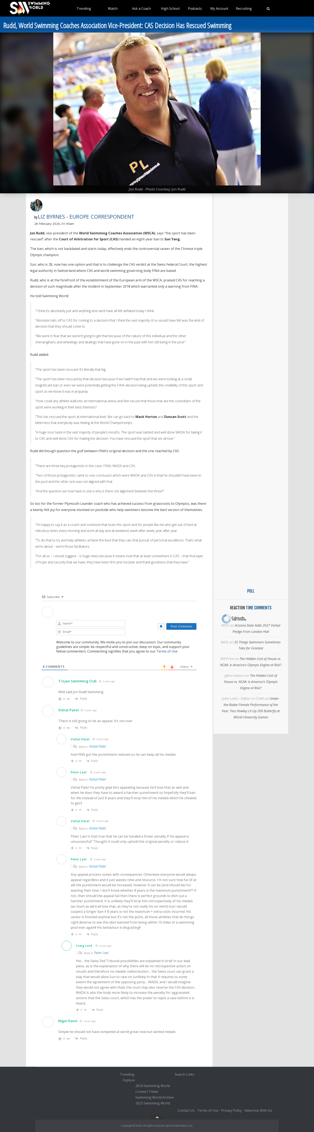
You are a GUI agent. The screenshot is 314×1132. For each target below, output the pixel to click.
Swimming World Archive (154, 1097)
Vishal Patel (68, 710)
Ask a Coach (141, 8)
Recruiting (244, 8)
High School (170, 8)
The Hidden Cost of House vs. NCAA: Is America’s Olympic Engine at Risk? (251, 681)
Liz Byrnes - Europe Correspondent (86, 216)
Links (190, 1074)
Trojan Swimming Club (77, 681)
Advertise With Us (258, 1110)
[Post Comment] (181, 626)
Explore (129, 1080)
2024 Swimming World (152, 1086)
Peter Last (79, 772)
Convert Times (146, 1091)
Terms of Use (167, 651)
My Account (219, 8)
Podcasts (195, 8)
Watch (113, 8)
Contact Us (186, 1110)
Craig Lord (84, 946)
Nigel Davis (68, 1021)
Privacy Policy (231, 1110)
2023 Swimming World (152, 1103)
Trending (84, 8)
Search (180, 1074)
